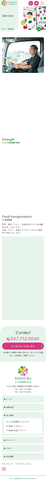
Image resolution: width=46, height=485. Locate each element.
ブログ (8, 448)
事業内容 (8, 407)
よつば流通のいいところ (17, 421)
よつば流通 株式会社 (9, 3)
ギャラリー (9, 440)
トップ (8, 399)
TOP (3, 29)
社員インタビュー (14, 426)
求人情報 (8, 415)
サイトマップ (8, 464)
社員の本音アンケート (16, 430)
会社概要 (8, 456)
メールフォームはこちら (23, 346)
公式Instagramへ (4, 469)
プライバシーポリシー (25, 464)
